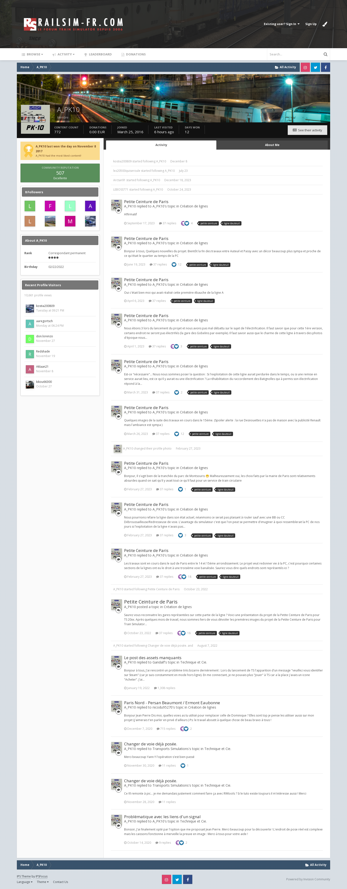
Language (25, 882)
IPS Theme (24, 876)
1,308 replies (164, 688)
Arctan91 (119, 180)
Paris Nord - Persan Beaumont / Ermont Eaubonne (172, 702)
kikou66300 (44, 382)
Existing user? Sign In (282, 24)
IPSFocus (41, 876)
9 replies (163, 843)
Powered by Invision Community (308, 879)
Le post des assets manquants (152, 657)
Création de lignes (194, 206)
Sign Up (311, 24)
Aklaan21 (42, 367)
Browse (34, 54)
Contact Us (60, 882)
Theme (43, 882)
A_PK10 (161, 161)
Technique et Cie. (193, 662)
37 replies (167, 223)
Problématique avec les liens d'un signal (162, 816)
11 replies (167, 765)
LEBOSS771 (120, 189)
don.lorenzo (44, 336)
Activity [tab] (161, 145)
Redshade (43, 351)
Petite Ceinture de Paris (146, 201)
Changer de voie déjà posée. (167, 646)
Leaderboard (100, 54)
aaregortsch (44, 321)
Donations (135, 54)
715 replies (166, 729)
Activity (65, 54)
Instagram (305, 67)
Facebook (325, 67)
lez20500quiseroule (126, 171)
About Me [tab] (272, 145)
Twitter (315, 67)
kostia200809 (45, 306)
